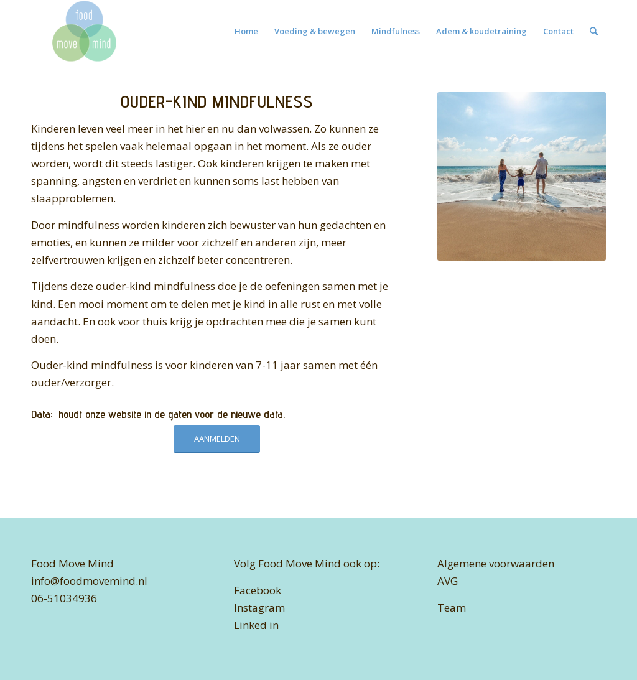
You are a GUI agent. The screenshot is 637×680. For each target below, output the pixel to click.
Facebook (257, 590)
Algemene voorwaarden (495, 563)
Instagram (259, 607)
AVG (447, 581)
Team (451, 607)
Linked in (256, 625)
